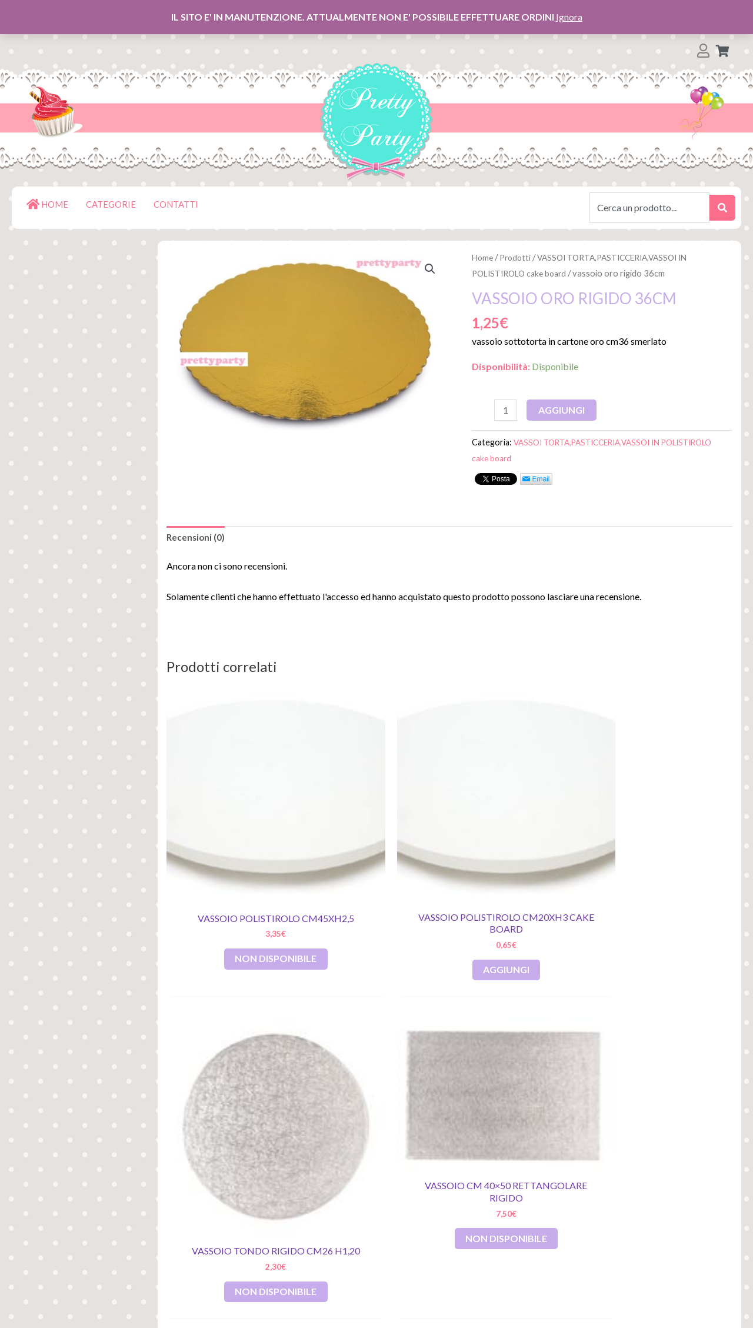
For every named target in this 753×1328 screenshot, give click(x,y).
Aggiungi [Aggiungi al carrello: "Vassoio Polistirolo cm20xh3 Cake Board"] (377, 886)
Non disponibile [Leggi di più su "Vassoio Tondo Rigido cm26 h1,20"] (525, 892)
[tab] (196, 539)
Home (483, 257)
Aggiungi (564, 409)
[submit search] (722, 208)
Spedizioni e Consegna (94, 1216)
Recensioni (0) (196, 539)
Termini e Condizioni (89, 1234)
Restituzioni (71, 1197)
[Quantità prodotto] (506, 411)
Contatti (63, 1253)
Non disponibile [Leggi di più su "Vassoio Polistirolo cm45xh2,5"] (236, 892)
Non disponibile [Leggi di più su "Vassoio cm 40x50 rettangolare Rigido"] (669, 853)
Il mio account (75, 1159)
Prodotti (518, 257)
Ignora (569, 16)
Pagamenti (69, 1178)
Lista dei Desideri (84, 1140)
